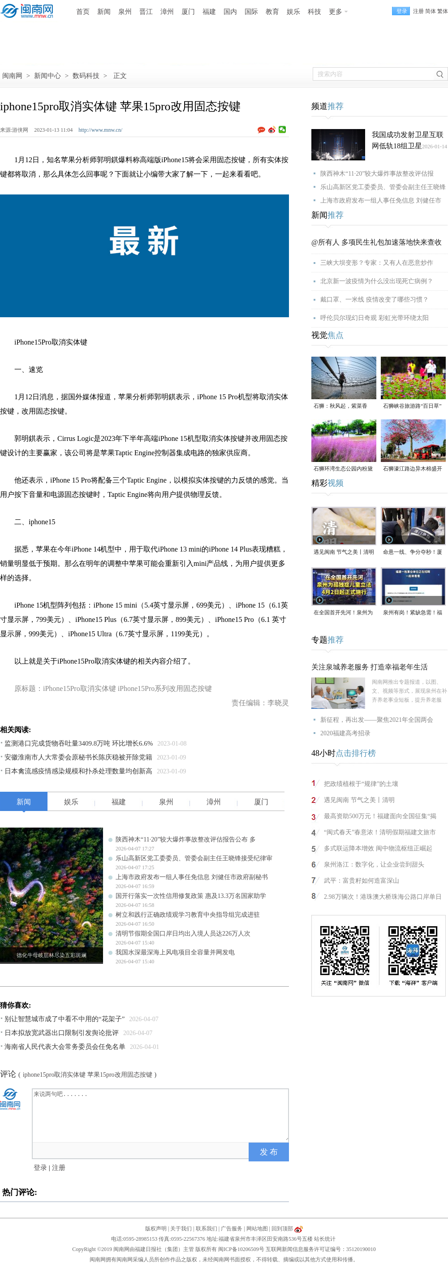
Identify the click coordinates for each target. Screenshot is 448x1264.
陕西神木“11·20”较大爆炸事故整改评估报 (377, 173)
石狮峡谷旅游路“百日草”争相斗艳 (412, 406)
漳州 (167, 11)
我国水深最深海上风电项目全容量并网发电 (175, 952)
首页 (83, 11)
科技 (314, 11)
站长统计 (325, 1239)
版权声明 (156, 1228)
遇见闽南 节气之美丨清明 (344, 552)
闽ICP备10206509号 (241, 1249)
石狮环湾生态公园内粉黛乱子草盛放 (343, 469)
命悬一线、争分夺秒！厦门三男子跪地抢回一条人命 (412, 553)
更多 (335, 11)
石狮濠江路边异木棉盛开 (412, 469)
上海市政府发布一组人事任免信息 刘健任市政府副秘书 (192, 877)
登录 (40, 1167)
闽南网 (12, 75)
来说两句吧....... (161, 1114)
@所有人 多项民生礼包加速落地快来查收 (376, 242)
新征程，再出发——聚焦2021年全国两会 (376, 719)
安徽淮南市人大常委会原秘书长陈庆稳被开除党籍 (78, 757)
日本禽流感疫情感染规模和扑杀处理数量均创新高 (78, 771)
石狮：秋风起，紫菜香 (340, 406)
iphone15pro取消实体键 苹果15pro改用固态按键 (87, 1074)
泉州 (125, 11)
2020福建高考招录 (345, 733)
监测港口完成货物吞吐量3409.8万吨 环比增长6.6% (78, 743)
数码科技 (86, 75)
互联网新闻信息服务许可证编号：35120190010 (321, 1249)
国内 (230, 11)
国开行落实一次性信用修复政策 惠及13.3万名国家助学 (191, 896)
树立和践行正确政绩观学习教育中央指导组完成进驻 (188, 914)
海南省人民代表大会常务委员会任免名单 (64, 1046)
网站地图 (257, 1228)
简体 (430, 11)
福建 (209, 11)
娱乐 (293, 11)
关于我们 (181, 1228)
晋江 (146, 11)
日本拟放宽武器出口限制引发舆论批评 (61, 1032)
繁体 (442, 11)
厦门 (188, 11)
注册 (418, 11)
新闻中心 (47, 75)
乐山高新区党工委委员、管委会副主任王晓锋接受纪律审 (194, 858)
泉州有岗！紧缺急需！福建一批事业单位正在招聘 (412, 613)
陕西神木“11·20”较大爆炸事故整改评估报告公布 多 (186, 839)
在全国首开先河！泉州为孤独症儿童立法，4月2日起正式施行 (343, 613)
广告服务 (231, 1228)
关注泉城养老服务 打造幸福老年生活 (369, 667)
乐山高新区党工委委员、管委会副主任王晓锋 (383, 187)
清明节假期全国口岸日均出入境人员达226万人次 (183, 933)
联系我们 (206, 1228)
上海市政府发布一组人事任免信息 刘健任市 (380, 200)
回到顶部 (282, 1228)
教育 (272, 11)
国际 (251, 11)
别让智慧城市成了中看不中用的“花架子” (64, 1018)
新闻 (104, 11)
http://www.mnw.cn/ (100, 130)
